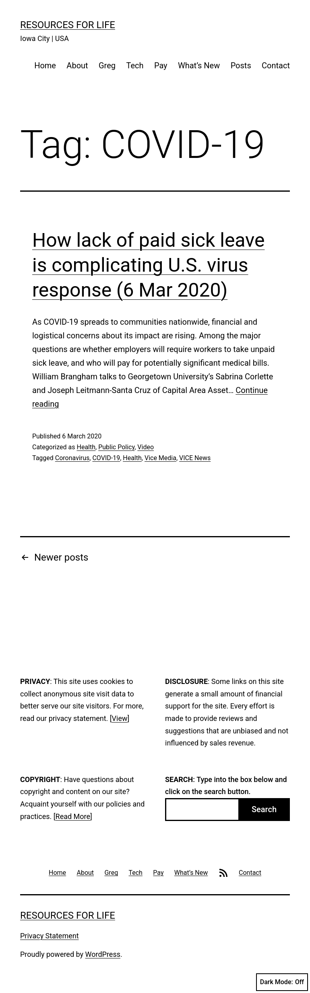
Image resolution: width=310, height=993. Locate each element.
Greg (107, 65)
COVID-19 (106, 458)
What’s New (199, 65)
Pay (160, 65)
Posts (241, 65)
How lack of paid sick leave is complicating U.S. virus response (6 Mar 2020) (148, 265)
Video (145, 447)
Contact (276, 65)
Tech (134, 65)
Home (45, 65)
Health (85, 447)
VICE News (195, 458)
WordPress (102, 954)
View (120, 718)
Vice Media (160, 458)
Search (264, 809)
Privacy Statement (49, 936)
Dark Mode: (282, 982)
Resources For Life (67, 25)
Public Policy (116, 447)
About (77, 65)
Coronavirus (72, 458)
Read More (73, 816)
